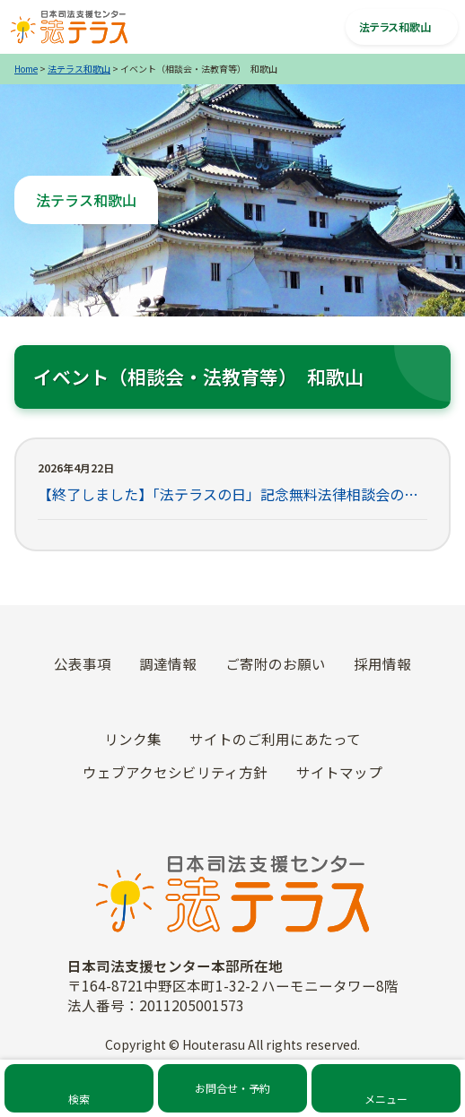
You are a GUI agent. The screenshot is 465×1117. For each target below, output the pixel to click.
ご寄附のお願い (275, 663)
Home (26, 68)
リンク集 (133, 739)
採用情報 (382, 663)
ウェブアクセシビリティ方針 (175, 772)
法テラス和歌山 (79, 68)
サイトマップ (339, 772)
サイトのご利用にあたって (275, 739)
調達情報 (168, 663)
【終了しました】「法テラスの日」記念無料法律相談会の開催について (232, 494)
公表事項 (82, 663)
